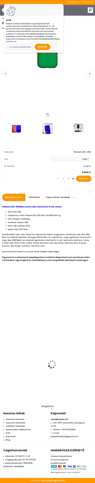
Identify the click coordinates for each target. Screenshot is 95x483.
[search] (90, 10)
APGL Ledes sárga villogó (63, 369)
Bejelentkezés (74, 2)
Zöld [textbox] (85, 159)
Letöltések (34, 197)
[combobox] (70, 159)
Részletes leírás (13, 197)
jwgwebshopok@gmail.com (64, 436)
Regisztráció (88, 2)
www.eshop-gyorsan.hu (53, 480)
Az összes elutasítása (20, 47)
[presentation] (5, 73)
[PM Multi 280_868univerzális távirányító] (16, 128)
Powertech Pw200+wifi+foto (18, 369)
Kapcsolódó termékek (61, 197)
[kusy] (63, 179)
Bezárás (42, 46)
